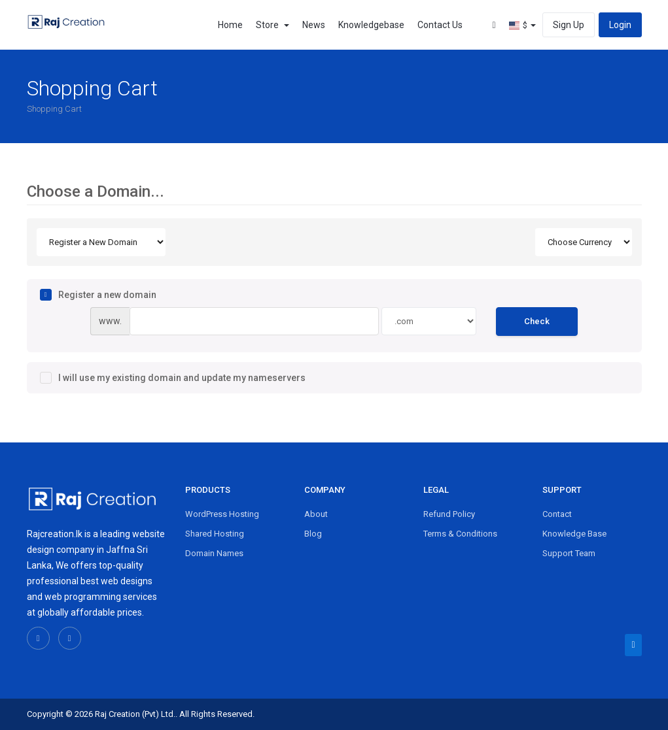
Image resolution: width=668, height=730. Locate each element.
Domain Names (214, 553)
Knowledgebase (371, 25)
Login (620, 25)
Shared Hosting (214, 534)
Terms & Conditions (460, 534)
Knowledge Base (574, 534)
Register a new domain (98, 295)
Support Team (568, 553)
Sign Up (568, 25)
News (313, 25)
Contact (557, 514)
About (316, 514)
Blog (313, 534)
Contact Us (440, 25)
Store (272, 25)
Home (230, 25)
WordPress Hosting (222, 514)
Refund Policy (449, 514)
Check (537, 321)
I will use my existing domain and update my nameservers (173, 378)
